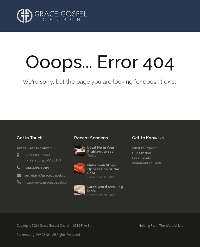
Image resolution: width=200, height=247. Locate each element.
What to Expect (144, 148)
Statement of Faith (146, 163)
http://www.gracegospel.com (47, 182)
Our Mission (141, 153)
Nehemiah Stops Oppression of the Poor (103, 169)
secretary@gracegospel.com (46, 175)
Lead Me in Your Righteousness (101, 149)
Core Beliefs (141, 158)
